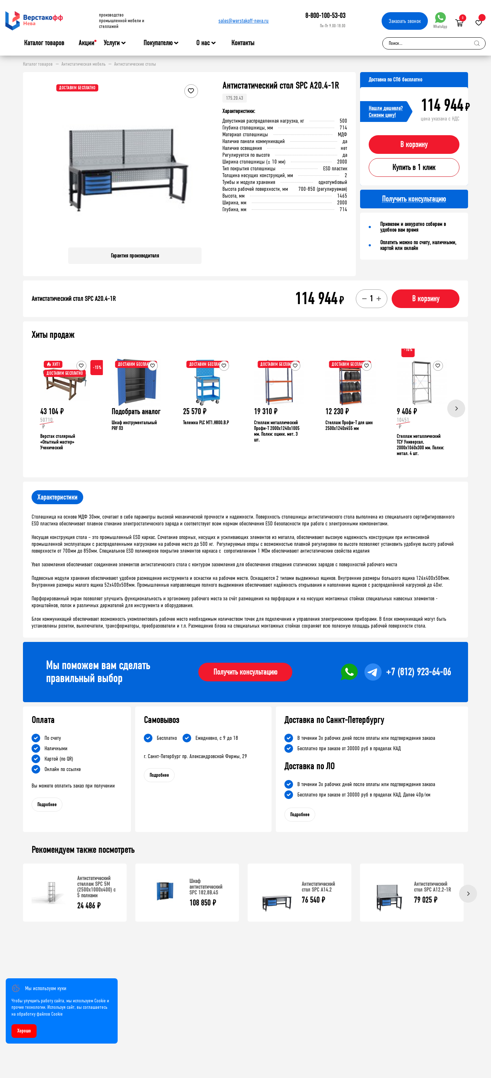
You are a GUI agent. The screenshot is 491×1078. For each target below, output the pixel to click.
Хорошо (24, 1031)
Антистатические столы (135, 64)
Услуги (112, 43)
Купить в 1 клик (413, 167)
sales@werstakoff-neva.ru (243, 20)
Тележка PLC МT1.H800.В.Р (206, 423)
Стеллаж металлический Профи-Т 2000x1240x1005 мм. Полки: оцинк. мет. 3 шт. (276, 431)
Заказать (405, 21)
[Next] (456, 408)
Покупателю (158, 43)
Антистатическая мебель (83, 64)
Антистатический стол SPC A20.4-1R (73, 299)
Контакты (242, 42)
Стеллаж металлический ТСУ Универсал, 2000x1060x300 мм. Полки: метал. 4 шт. (420, 445)
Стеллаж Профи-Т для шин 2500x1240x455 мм (349, 425)
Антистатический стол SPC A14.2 (318, 886)
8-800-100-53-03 (325, 15)
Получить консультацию (245, 672)
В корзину (414, 144)
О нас (203, 43)
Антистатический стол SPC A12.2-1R (432, 886)
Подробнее (47, 805)
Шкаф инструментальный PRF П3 (134, 425)
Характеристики (57, 497)
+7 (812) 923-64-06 (418, 672)
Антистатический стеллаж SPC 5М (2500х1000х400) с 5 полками (96, 887)
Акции (86, 42)
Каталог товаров (44, 43)
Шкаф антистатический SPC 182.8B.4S (205, 887)
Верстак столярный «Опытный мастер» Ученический (57, 442)
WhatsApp (440, 20)
